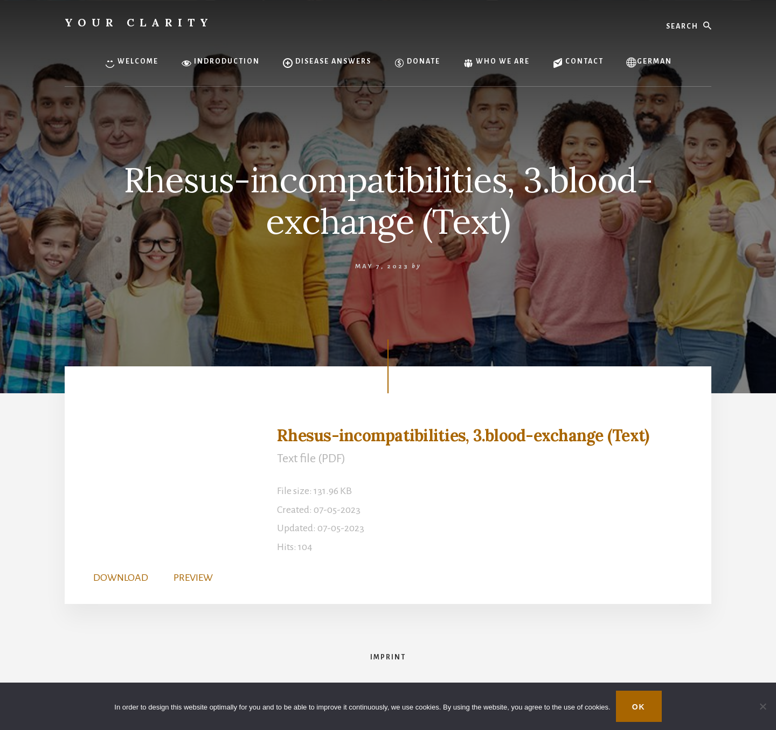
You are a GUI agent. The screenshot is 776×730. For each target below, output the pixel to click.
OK (639, 707)
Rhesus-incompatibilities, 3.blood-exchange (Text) (463, 435)
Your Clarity (139, 22)
